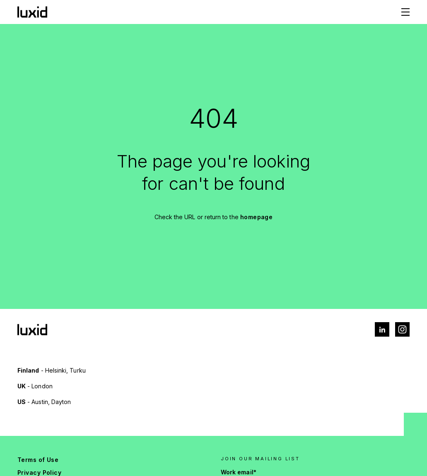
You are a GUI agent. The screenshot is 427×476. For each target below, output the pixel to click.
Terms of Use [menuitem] (37, 459)
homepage (256, 216)
